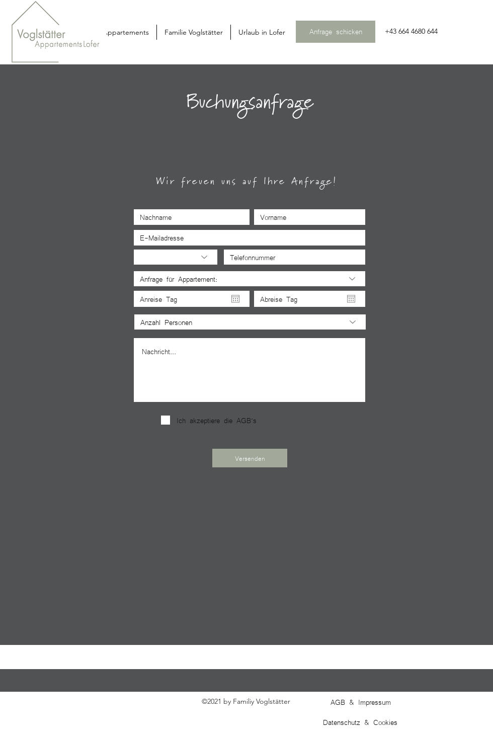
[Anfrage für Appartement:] (249, 278)
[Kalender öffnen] (235, 299)
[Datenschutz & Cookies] (361, 722)
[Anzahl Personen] (250, 322)
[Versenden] (249, 458)
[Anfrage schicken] (335, 32)
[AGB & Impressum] (361, 702)
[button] (193, 32)
